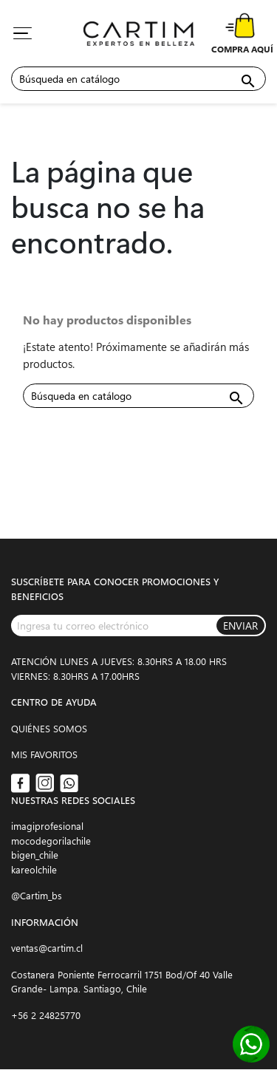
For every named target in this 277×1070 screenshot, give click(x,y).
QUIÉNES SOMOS (49, 728)
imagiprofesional (47, 825)
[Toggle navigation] (22, 33)
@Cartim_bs (36, 895)
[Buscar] (138, 79)
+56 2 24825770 (46, 1015)
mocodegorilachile (51, 840)
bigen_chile (34, 854)
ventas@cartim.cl (47, 947)
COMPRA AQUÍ (242, 49)
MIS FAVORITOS (44, 754)
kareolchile (34, 869)
